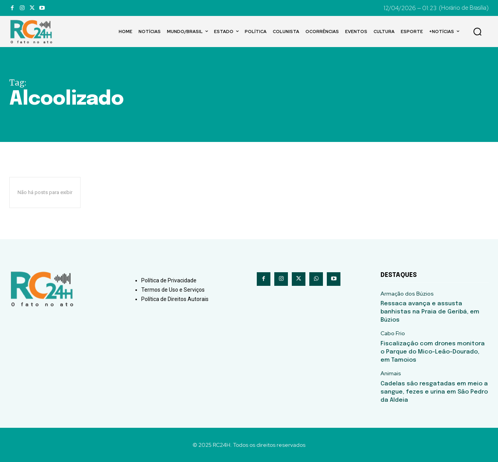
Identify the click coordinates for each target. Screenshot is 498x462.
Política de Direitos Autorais (175, 299)
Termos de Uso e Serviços (173, 290)
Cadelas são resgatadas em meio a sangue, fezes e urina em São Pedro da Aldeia (434, 392)
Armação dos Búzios (407, 293)
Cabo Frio (393, 333)
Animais (391, 373)
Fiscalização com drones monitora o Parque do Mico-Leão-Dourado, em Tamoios (433, 352)
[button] (477, 31)
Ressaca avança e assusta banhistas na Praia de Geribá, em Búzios (430, 312)
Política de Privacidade (168, 280)
